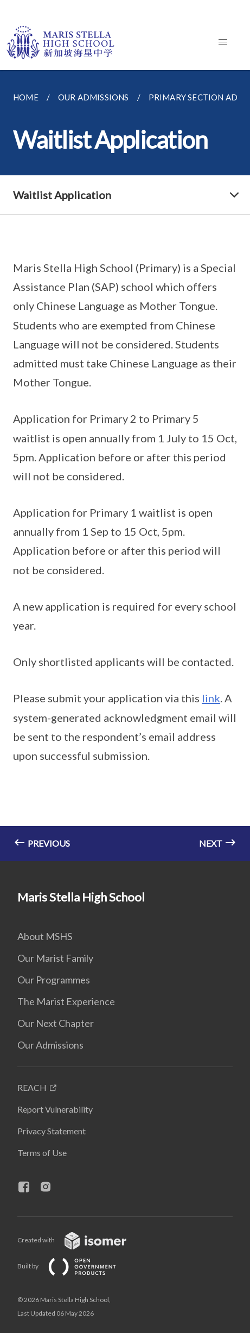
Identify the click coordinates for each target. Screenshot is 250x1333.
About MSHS (44, 936)
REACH (32, 1087)
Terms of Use (42, 1152)
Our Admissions (50, 1045)
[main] (125, 465)
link (211, 697)
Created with (80, 1240)
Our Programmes (53, 980)
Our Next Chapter (55, 1023)
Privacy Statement (51, 1131)
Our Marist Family (55, 958)
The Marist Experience (66, 1001)
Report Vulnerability (55, 1109)
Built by (75, 1266)
